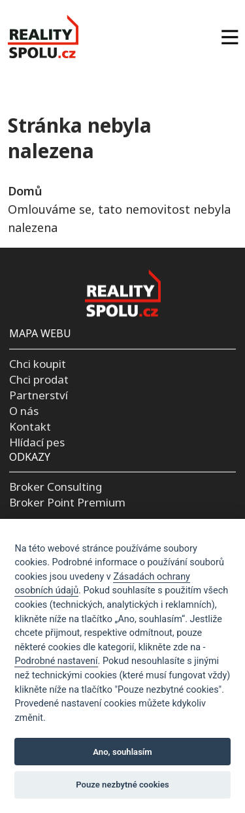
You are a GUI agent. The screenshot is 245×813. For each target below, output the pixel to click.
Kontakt (30, 425)
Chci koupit (37, 363)
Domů (25, 191)
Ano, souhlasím (122, 752)
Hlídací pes (37, 441)
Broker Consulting (55, 486)
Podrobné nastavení (55, 661)
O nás (24, 410)
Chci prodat (39, 379)
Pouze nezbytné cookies (122, 784)
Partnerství (38, 395)
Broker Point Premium (67, 502)
